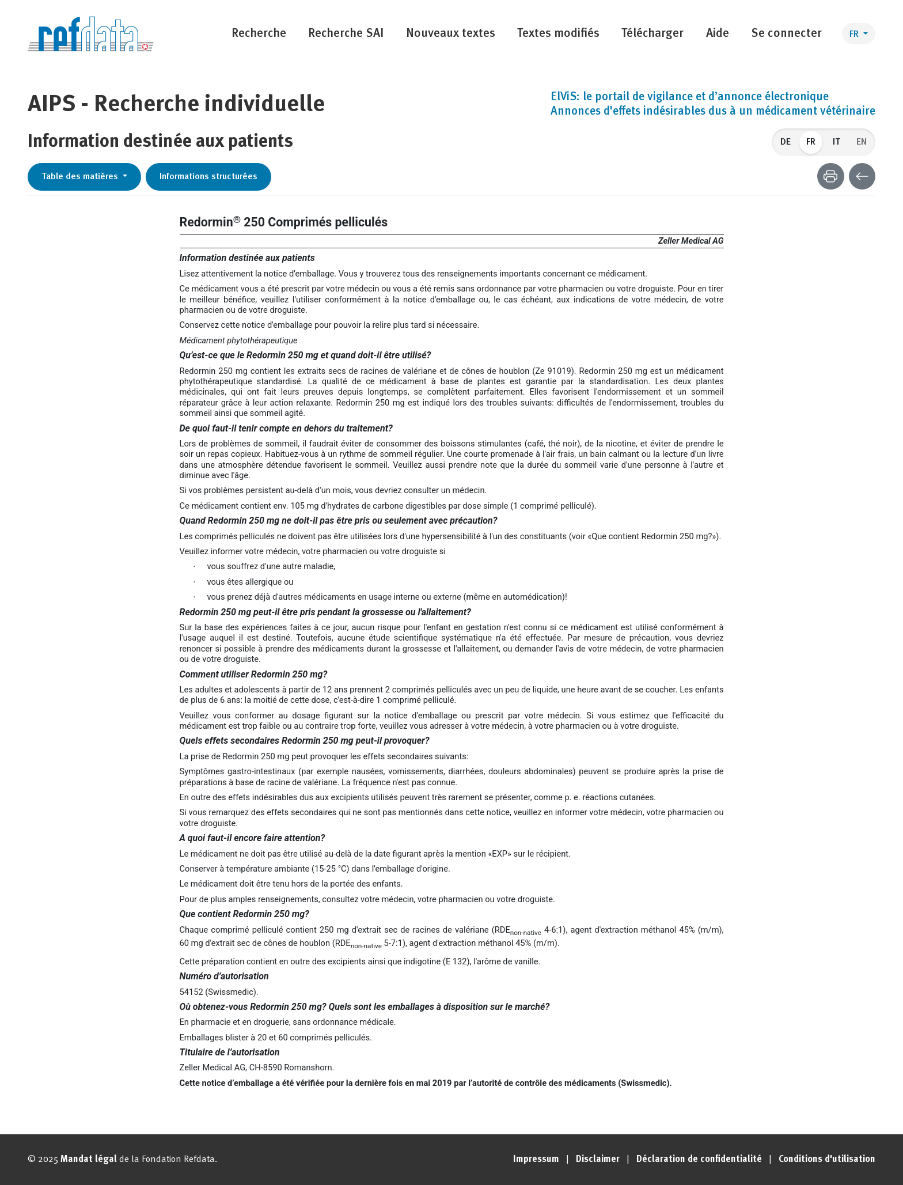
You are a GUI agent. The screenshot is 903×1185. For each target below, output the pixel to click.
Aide (717, 34)
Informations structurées (208, 176)
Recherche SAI (346, 34)
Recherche (259, 34)
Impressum (536, 1159)
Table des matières (80, 176)
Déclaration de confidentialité (699, 1159)
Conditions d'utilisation (827, 1159)
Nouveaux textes (450, 34)
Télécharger (652, 34)
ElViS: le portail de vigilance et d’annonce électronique (690, 97)
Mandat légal (88, 1159)
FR (855, 34)
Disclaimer (598, 1159)
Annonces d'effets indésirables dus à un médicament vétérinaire (713, 112)
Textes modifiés (558, 34)
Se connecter (786, 34)
